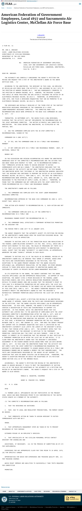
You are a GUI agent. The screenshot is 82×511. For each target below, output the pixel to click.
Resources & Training (59, 491)
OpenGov (62, 507)
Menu (80, 4)
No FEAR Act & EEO (23, 507)
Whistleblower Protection (36, 507)
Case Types (37, 491)
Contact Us (72, 491)
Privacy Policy (4, 509)
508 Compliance (71, 507)
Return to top (5, 487)
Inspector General (10, 507)
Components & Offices (24, 491)
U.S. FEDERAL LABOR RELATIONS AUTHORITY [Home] (26, 496)
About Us (12, 491)
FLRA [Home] (10, 4)
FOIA (2, 507)
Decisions (9, 8)
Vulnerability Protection (51, 507)
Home (2, 8)
